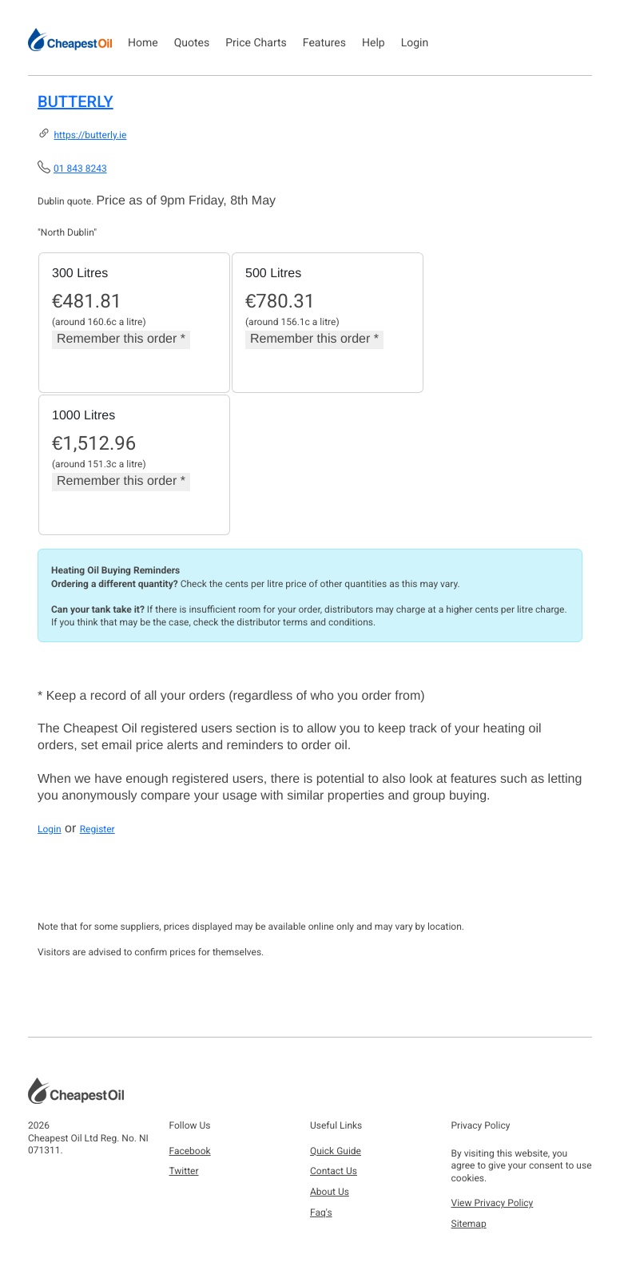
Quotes (192, 43)
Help (373, 43)
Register (97, 829)
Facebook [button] (190, 1151)
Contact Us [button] (333, 1171)
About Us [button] (329, 1191)
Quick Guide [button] (335, 1151)
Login (415, 43)
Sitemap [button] (469, 1223)
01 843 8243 (80, 168)
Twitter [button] (184, 1171)
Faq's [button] (321, 1212)
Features (324, 43)
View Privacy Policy (492, 1202)
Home (143, 43)
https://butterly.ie (90, 135)
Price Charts (256, 43)
